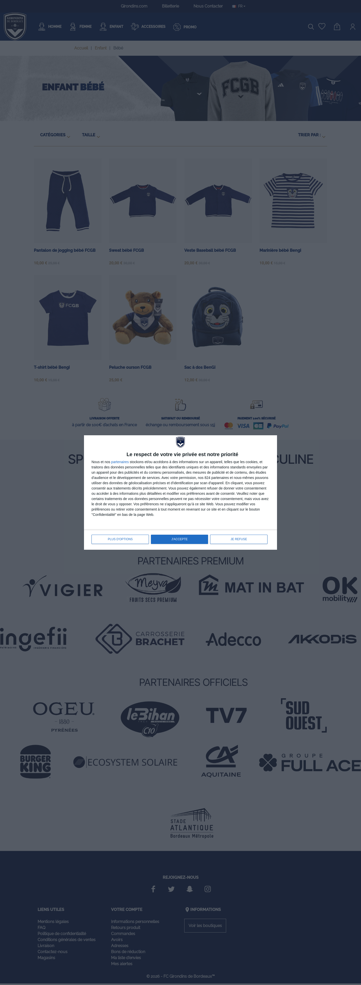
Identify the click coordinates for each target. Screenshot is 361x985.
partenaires (120, 462)
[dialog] (180, 492)
